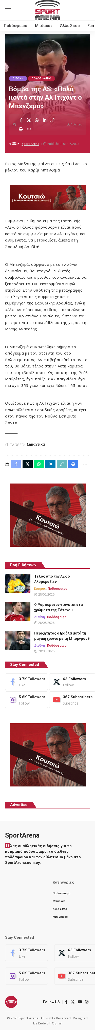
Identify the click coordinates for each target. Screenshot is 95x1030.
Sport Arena (30, 144)
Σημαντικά (36, 444)
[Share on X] (28, 120)
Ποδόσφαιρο (41, 78)
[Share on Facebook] (21, 120)
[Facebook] (26, 681)
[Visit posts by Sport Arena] (14, 144)
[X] (72, 1002)
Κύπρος (40, 588)
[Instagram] (26, 699)
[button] (9, 10)
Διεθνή (18, 78)
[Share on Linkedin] (44, 120)
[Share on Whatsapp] (36, 120)
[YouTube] (80, 1002)
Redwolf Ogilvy (50, 1023)
